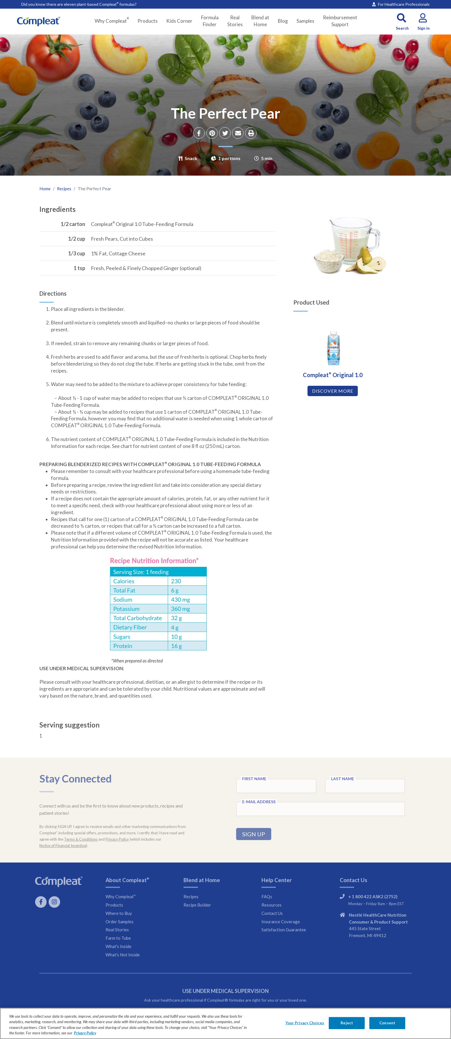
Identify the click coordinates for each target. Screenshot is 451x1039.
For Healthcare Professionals (401, 4)
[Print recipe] (251, 133)
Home (45, 188)
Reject (347, 1023)
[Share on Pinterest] (212, 133)
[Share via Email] (238, 133)
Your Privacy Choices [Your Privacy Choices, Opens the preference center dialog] (305, 1023)
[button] (402, 21)
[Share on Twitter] (225, 133)
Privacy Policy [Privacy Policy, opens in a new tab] (85, 1033)
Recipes (66, 188)
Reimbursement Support (340, 20)
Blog (283, 21)
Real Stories (235, 20)
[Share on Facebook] (199, 133)
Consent (387, 1023)
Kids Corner (179, 21)
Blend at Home (260, 20)
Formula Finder (210, 20)
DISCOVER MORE (331, 403)
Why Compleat (112, 20)
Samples (305, 21)
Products (147, 21)
